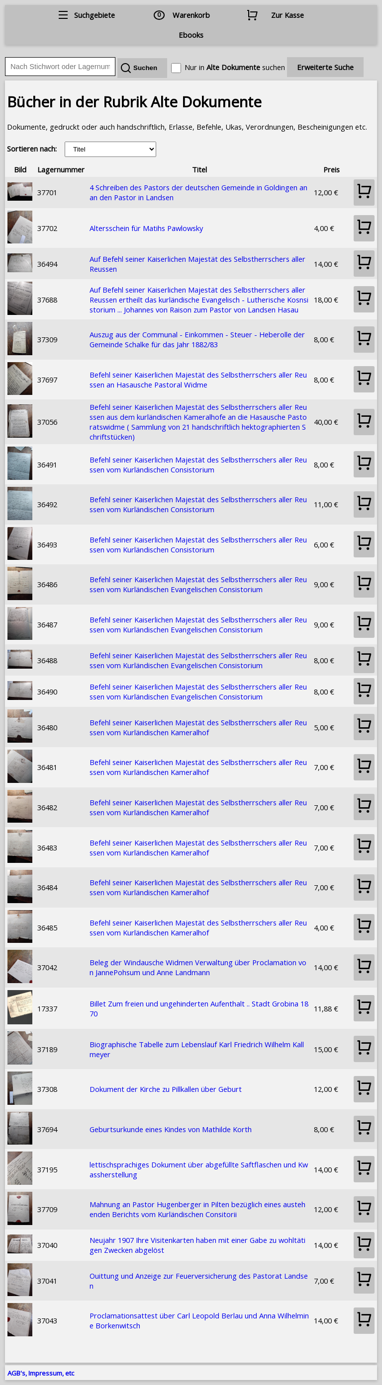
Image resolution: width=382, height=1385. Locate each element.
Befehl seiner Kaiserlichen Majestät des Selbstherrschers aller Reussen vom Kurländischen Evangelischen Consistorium (198, 584)
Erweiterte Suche (325, 67)
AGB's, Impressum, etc (40, 1373)
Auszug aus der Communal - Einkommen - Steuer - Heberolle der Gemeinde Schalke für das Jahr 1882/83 (197, 339)
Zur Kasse (287, 15)
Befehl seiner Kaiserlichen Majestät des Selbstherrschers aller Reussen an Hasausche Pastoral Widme (198, 379)
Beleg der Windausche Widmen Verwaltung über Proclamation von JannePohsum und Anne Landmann (198, 967)
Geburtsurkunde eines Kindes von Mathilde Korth (171, 1129)
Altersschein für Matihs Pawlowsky (146, 228)
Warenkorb (191, 15)
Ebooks (191, 35)
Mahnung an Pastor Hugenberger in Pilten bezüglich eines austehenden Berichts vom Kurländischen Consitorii (197, 1209)
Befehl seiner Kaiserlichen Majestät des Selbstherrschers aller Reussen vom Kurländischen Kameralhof (198, 727)
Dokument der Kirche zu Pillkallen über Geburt (166, 1089)
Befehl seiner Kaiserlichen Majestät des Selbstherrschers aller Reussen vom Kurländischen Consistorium (198, 464)
